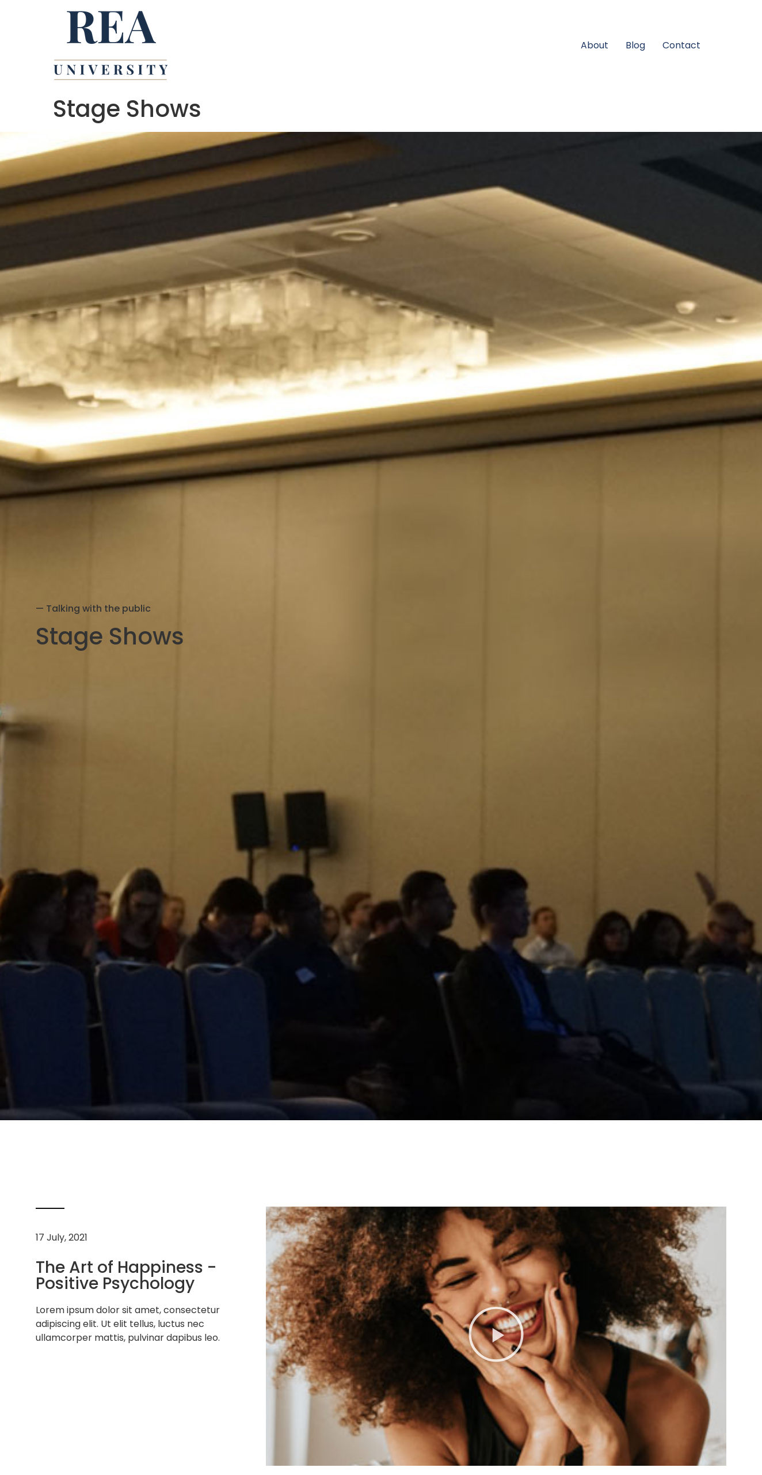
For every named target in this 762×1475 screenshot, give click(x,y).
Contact (681, 45)
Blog (635, 45)
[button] (496, 1336)
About (594, 45)
